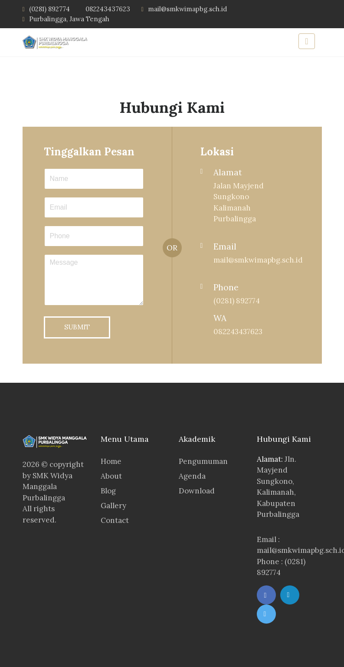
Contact (115, 520)
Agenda (192, 476)
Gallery (113, 505)
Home (111, 461)
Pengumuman (203, 461)
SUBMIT (77, 327)
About (111, 476)
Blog (108, 491)
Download (197, 491)
